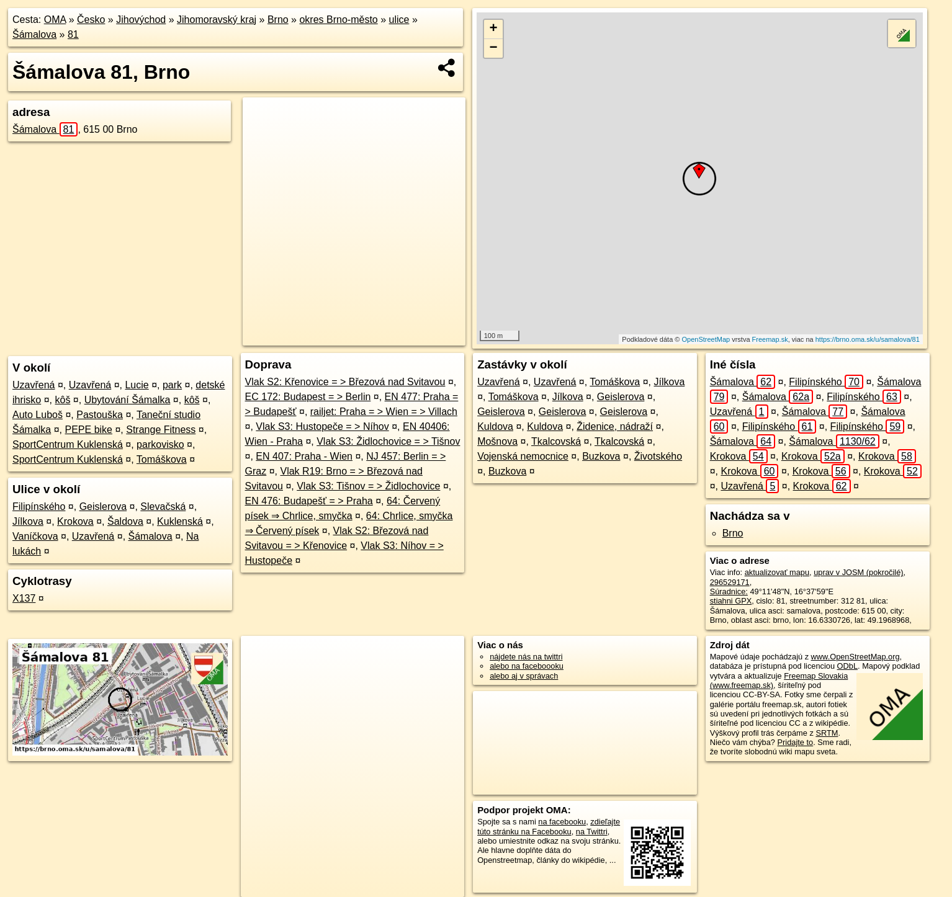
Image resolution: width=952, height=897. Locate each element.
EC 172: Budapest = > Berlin (308, 396)
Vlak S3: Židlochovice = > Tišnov (388, 441)
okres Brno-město (338, 19)
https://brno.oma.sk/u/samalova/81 (867, 339)
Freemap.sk (770, 339)
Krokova (75, 521)
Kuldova (495, 426)
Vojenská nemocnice (522, 456)
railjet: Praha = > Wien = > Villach (383, 411)
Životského (658, 456)
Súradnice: (729, 591)
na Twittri (592, 831)
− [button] (494, 48)
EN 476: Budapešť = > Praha (309, 501)
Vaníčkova (35, 536)
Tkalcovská (556, 441)
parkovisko (160, 444)
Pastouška (99, 414)
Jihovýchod (141, 19)
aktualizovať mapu (777, 572)
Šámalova (34, 34)
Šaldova (125, 521)
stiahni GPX (731, 600)
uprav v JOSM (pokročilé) (858, 572)
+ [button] (494, 29)
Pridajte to (796, 742)
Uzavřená (33, 385)
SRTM (826, 733)
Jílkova (27, 521)
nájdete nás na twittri (526, 656)
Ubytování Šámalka (127, 400)
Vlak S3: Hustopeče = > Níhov (322, 426)
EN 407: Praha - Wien (304, 456)
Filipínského (38, 506)
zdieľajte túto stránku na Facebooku (548, 826)
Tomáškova (162, 459)
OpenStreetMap (705, 339)
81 (73, 34)
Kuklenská (180, 521)
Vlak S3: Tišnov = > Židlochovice (368, 486)
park (172, 385)
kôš (62, 400)
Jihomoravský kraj (216, 19)
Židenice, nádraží (615, 426)
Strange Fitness (160, 429)
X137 (23, 598)
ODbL (847, 666)
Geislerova (103, 506)
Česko (91, 19)
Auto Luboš (37, 414)
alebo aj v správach (524, 676)
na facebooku (562, 821)
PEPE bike (88, 429)
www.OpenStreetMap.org (855, 656)
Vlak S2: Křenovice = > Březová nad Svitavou (345, 382)
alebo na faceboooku (527, 666)
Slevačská (163, 506)
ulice (399, 19)
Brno (278, 19)
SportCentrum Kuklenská (67, 444)
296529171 (730, 582)
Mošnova (497, 441)
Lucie (136, 385)
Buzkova (601, 456)
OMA (55, 19)
